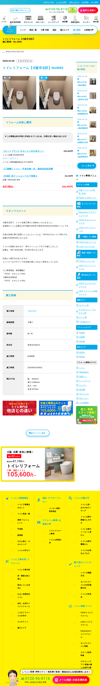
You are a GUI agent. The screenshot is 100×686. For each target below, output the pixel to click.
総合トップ (81, 624)
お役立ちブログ (59, 635)
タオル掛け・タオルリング (22, 527)
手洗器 (16, 519)
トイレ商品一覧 (19, 513)
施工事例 (76, 30)
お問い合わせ (74, 2)
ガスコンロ (28, 19)
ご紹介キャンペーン (14, 616)
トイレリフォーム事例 (54, 523)
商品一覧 (33, 30)
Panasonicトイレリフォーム (85, 582)
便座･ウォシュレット (21, 516)
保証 (54, 30)
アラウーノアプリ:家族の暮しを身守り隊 (85, 597)
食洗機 (65, 19)
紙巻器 (16, 522)
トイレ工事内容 (19, 546)
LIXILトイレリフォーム (85, 575)
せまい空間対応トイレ (22, 556)
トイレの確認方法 (84, 548)
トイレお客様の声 (52, 526)
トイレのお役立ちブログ (85, 533)
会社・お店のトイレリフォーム (22, 560)
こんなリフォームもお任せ (22, 566)
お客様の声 (88, 30)
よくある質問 (61, 2)
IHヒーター (40, 19)
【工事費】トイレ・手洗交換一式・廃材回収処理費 (24, 168)
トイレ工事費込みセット (22, 508)
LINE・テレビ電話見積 (38, 617)
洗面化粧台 (75, 19)
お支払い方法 (48, 2)
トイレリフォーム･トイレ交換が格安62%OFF (20, 2)
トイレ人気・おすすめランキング (85, 508)
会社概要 (85, 2)
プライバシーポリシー (65, 660)
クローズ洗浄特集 (84, 593)
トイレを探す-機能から (85, 526)
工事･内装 (45, 30)
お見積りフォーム (37, 611)
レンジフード (53, 19)
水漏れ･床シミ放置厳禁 (61, 629)
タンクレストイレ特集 (85, 588)
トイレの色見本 (83, 558)
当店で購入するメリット (31, 10)
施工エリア (64, 30)
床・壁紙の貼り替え (21, 549)
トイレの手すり (19, 532)
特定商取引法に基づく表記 (86, 660)
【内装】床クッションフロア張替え (18, 175)
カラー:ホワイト (10, 158)
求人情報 (94, 2)
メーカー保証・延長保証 (54, 508)
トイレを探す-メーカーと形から (85, 520)
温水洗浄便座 (15, 19)
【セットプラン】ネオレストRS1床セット (21, 151)
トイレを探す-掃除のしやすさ (85, 514)
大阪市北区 (32, 315)
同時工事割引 (11, 611)
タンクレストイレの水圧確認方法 (85, 552)
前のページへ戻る (31, 437)
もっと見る (88, 147)
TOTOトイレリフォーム (85, 569)
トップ (23, 30)
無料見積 (88, 10)
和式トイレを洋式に (21, 552)
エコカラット (18, 571)
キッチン (86, 19)
